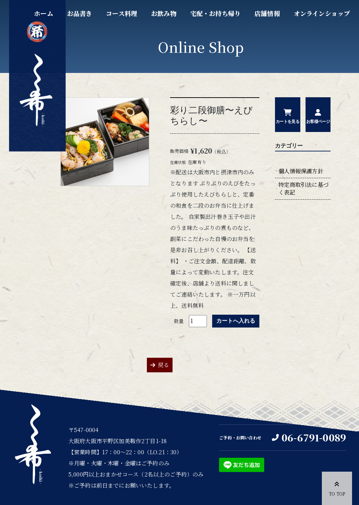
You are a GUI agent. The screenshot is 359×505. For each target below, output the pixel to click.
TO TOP (337, 488)
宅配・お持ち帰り (215, 13)
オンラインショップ (322, 13)
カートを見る (287, 121)
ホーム (43, 13)
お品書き (79, 13)
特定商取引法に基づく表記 (303, 188)
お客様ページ (318, 121)
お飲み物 (163, 13)
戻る (163, 365)
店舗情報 (267, 13)
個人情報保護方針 (300, 171)
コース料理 (121, 13)
